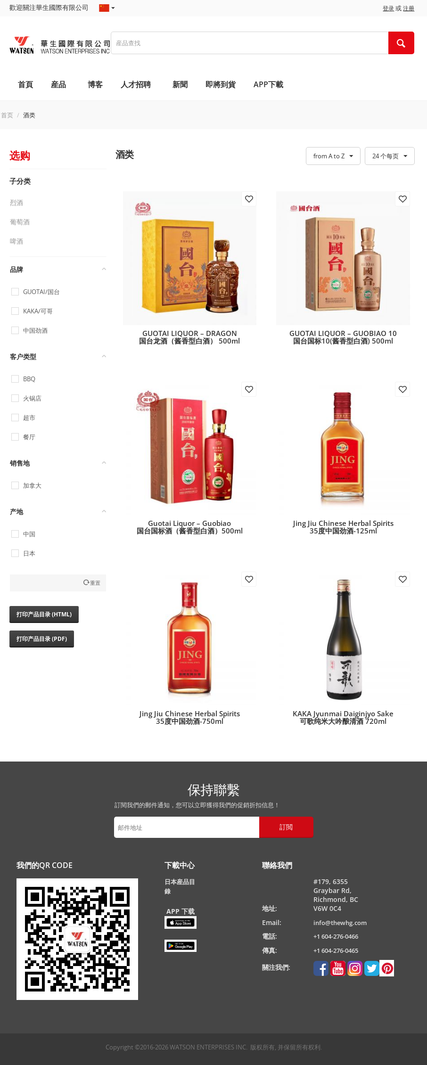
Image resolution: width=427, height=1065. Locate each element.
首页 (7, 115)
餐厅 (29, 437)
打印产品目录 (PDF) (41, 639)
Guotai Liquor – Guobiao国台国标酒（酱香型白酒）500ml (190, 526)
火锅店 (32, 398)
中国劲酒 (35, 331)
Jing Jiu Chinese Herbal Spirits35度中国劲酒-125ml (343, 526)
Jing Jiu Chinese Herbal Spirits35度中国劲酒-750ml (190, 717)
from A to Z (333, 156)
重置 (95, 582)
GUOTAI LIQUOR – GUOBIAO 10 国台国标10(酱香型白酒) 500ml (343, 336)
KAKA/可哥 (38, 311)
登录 (388, 8)
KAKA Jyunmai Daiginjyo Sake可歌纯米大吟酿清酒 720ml (343, 717)
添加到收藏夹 (248, 198)
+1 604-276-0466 (335, 936)
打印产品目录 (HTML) (44, 614)
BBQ (29, 379)
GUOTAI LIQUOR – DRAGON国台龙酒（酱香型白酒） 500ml (189, 336)
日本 (29, 553)
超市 (29, 418)
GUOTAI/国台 (41, 292)
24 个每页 (389, 156)
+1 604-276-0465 (335, 950)
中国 (29, 534)
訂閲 (286, 826)
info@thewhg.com (340, 922)
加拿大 (32, 486)
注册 (408, 8)
